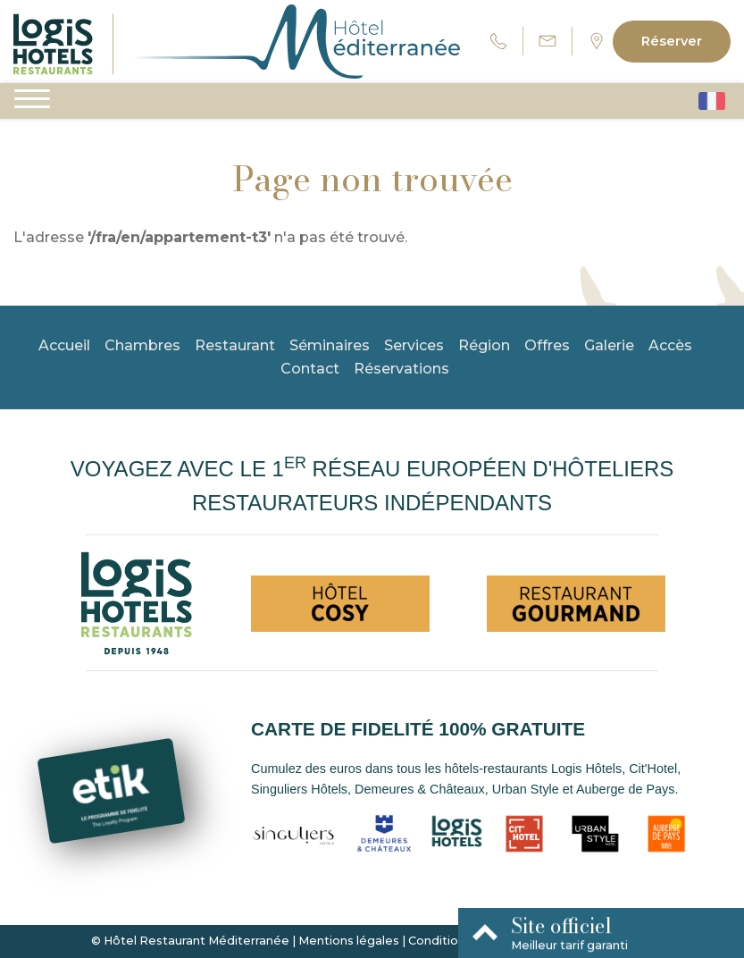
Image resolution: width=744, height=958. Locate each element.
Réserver (671, 41)
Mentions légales (348, 940)
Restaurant (235, 345)
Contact (309, 368)
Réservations (401, 368)
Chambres (142, 345)
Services (414, 345)
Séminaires (329, 345)
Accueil (64, 345)
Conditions (440, 940)
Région (484, 345)
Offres (547, 345)
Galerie (609, 345)
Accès (670, 345)
